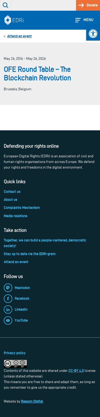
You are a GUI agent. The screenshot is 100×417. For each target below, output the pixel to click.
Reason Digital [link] (32, 401)
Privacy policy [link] (15, 353)
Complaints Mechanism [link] (22, 207)
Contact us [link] (12, 191)
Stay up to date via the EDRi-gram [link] (29, 254)
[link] (93, 34)
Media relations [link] (15, 216)
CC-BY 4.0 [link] (76, 370)
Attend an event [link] (16, 262)
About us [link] (10, 199)
